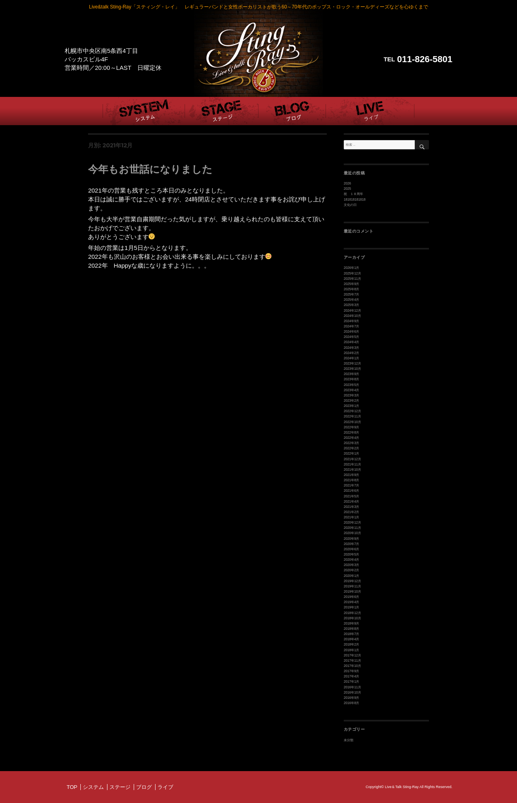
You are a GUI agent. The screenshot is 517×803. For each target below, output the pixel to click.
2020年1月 (351, 575)
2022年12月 (352, 411)
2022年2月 (351, 448)
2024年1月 (351, 358)
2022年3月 (351, 443)
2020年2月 (351, 570)
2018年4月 (351, 639)
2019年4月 (351, 602)
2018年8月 (351, 628)
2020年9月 (351, 538)
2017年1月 (351, 681)
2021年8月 (351, 480)
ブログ (144, 786)
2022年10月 (352, 422)
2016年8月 (351, 702)
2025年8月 (351, 289)
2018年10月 (352, 618)
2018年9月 (351, 623)
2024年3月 (351, 347)
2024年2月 (351, 352)
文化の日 (350, 205)
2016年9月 (351, 697)
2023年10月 (352, 369)
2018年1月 (351, 649)
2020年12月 (352, 522)
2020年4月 (351, 559)
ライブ (165, 786)
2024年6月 (351, 331)
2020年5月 (351, 554)
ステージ (119, 786)
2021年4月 (351, 501)
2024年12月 (352, 310)
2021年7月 (351, 485)
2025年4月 (351, 300)
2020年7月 (351, 543)
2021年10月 (352, 469)
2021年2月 (351, 512)
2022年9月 (351, 427)
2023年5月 (351, 384)
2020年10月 (352, 533)
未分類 (348, 739)
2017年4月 (351, 676)
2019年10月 (352, 591)
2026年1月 (351, 268)
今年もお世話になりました (150, 169)
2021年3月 (351, 506)
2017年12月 (352, 655)
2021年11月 (352, 464)
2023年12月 (352, 363)
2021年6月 (351, 491)
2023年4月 (351, 390)
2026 (347, 183)
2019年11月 (352, 586)
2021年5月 (351, 496)
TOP (72, 786)
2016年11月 (352, 686)
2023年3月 (351, 395)
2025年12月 (352, 273)
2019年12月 (352, 581)
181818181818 (355, 199)
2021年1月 (351, 517)
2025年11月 (352, 279)
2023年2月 (351, 401)
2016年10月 (352, 692)
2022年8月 (351, 432)
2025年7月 (351, 294)
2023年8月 (351, 379)
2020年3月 (351, 564)
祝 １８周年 (353, 194)
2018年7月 (351, 633)
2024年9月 (351, 321)
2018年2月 (351, 644)
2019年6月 (351, 596)
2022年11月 (352, 416)
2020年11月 (352, 528)
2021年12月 (352, 459)
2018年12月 (352, 612)
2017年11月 (352, 660)
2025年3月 (351, 305)
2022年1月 (351, 453)
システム (93, 786)
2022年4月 (351, 437)
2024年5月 (351, 337)
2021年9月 (351, 474)
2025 (347, 189)
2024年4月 (351, 342)
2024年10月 (352, 316)
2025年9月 (351, 284)
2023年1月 (351, 406)
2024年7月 (351, 326)
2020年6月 (351, 549)
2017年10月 (352, 665)
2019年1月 (351, 607)
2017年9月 (351, 671)
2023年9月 (351, 374)
